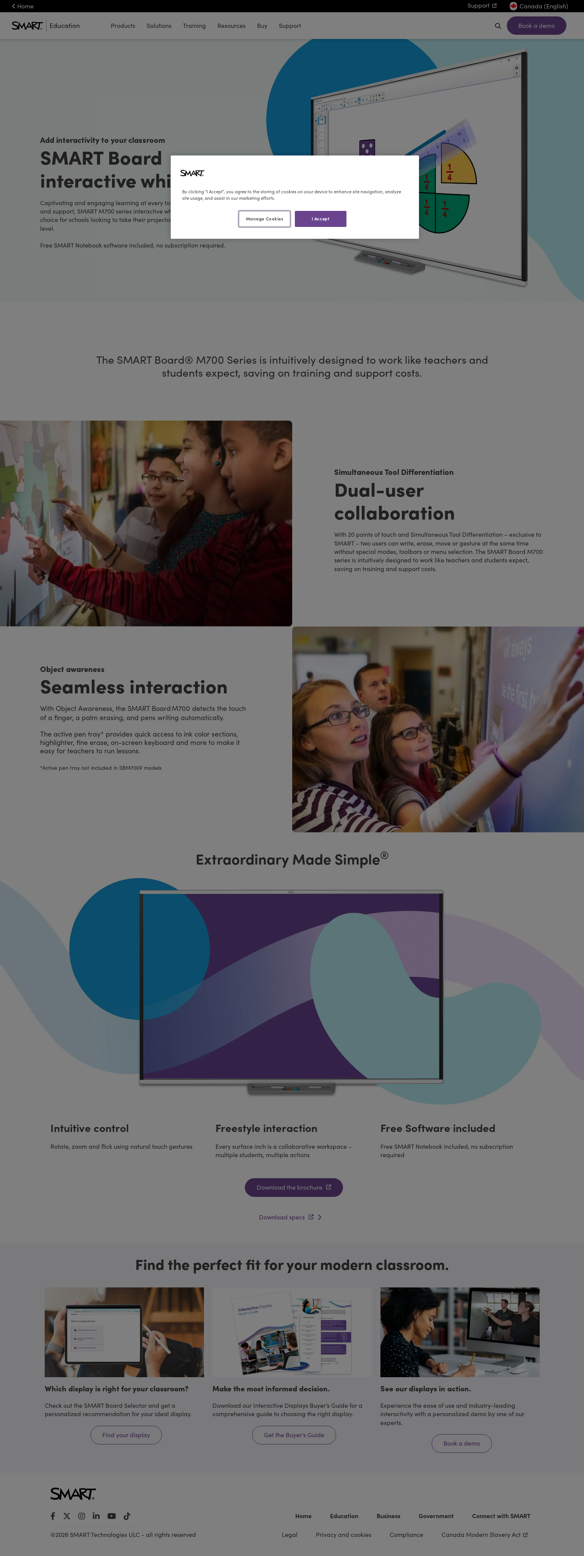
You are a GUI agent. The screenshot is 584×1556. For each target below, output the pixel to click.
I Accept (321, 218)
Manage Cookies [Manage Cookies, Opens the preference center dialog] (264, 218)
